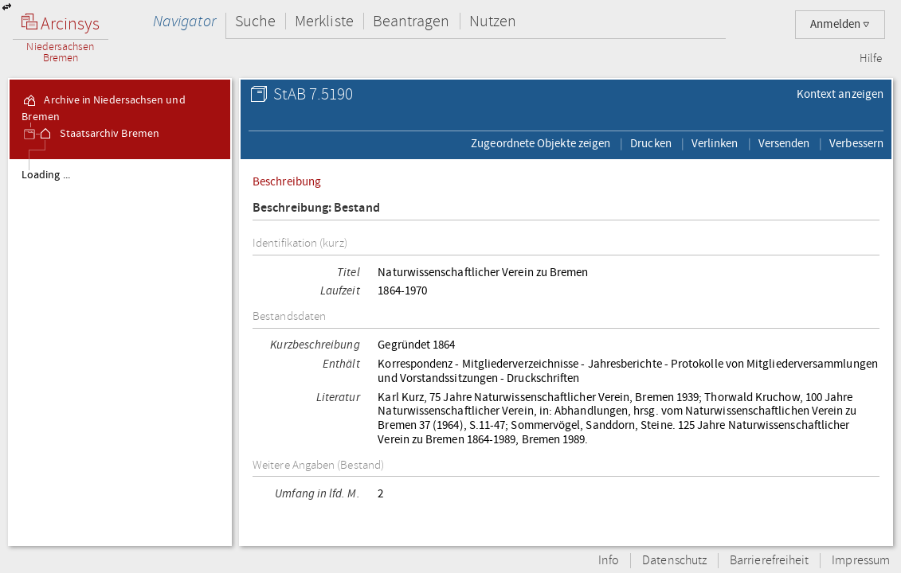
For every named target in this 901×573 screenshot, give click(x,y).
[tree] (120, 351)
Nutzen (492, 21)
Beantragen (411, 21)
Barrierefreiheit (769, 560)
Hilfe (871, 59)
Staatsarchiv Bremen (98, 134)
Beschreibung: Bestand (316, 208)
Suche (255, 21)
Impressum (861, 560)
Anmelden (840, 24)
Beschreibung (287, 181)
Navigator (184, 21)
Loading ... (46, 175)
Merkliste (324, 21)
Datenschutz (674, 560)
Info (608, 560)
